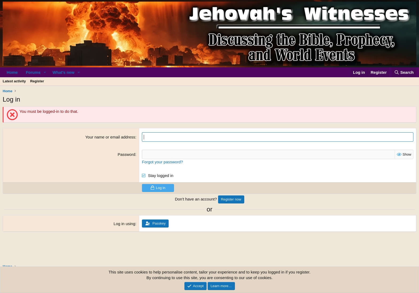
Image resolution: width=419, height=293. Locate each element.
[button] (45, 72)
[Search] (404, 72)
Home (12, 72)
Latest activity (14, 81)
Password (126, 154)
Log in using (124, 223)
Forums (33, 72)
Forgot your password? (162, 162)
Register (37, 81)
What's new (64, 72)
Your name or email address (110, 137)
